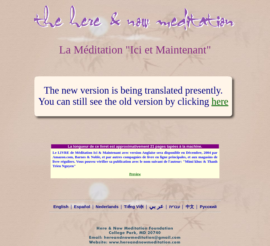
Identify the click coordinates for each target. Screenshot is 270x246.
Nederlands (107, 206)
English (60, 206)
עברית (174, 206)
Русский (208, 206)
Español (82, 206)
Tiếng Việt (134, 206)
